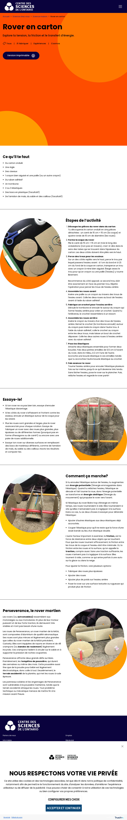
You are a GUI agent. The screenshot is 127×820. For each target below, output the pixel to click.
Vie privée (6, 817)
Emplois (69, 735)
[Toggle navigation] (120, 6)
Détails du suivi (17, 817)
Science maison (40, 16)
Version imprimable (18, 55)
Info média (7, 740)
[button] (122, 746)
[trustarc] (119, 817)
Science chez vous (21, 16)
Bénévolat (70, 740)
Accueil (6, 16)
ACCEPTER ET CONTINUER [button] (63, 808)
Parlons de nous (9, 735)
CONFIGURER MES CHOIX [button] (63, 799)
